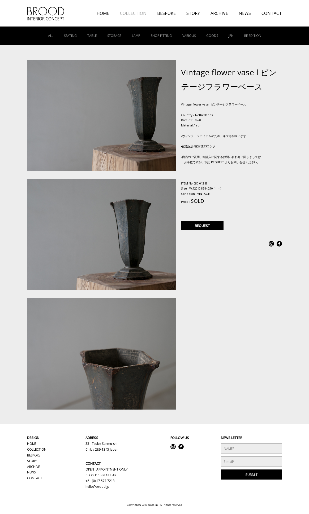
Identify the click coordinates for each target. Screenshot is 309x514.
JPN (231, 35)
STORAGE (114, 35)
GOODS (212, 35)
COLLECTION (133, 13)
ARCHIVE (219, 13)
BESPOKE (166, 13)
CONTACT (271, 13)
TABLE (92, 35)
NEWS (245, 13)
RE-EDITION (252, 35)
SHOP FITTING (161, 35)
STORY (193, 13)
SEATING (70, 35)
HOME (103, 13)
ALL (50, 35)
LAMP (136, 35)
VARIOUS (189, 35)
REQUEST (202, 225)
